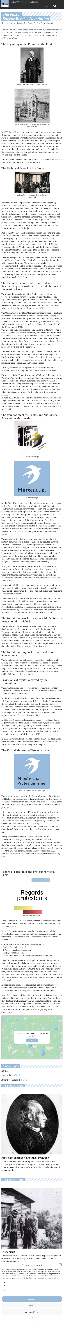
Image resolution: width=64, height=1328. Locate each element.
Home (4, 23)
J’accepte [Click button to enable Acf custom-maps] (31, 1040)
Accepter (32, 1299)
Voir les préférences (32, 1312)
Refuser (32, 1305)
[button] (60, 1265)
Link (16, 1075)
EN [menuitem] (46, 6)
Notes (11, 23)
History (19, 23)
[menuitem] (47, 6)
